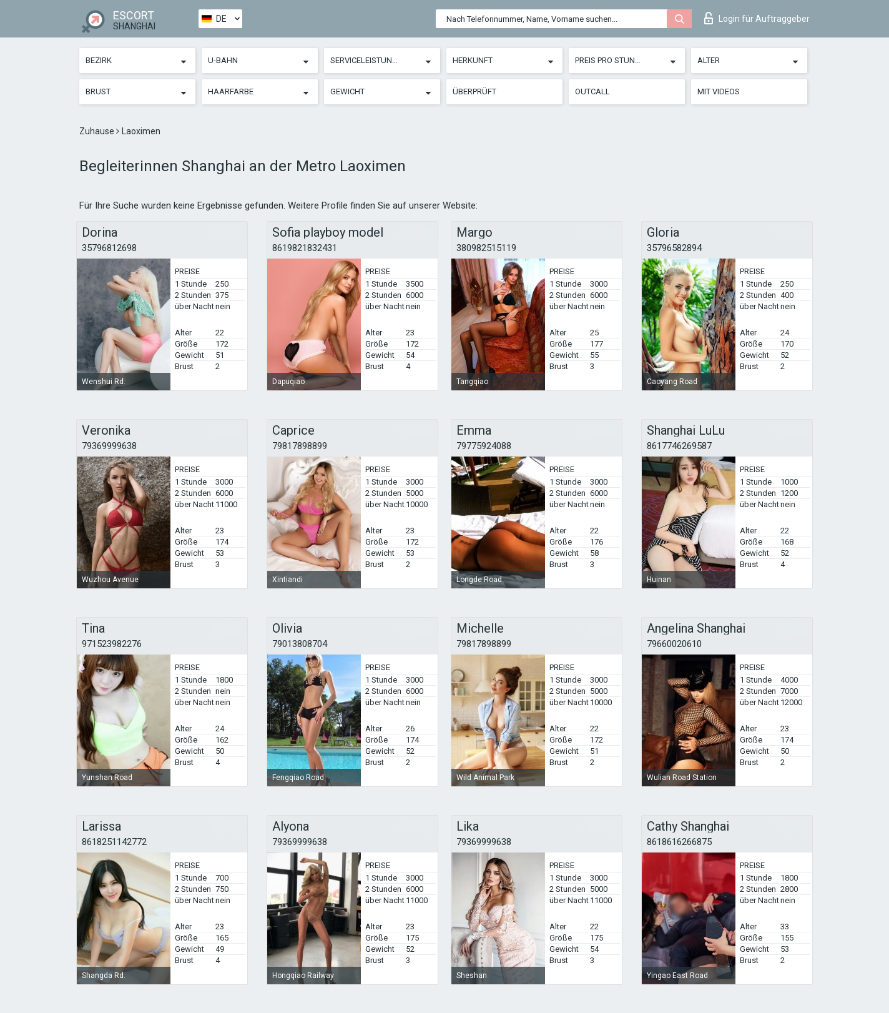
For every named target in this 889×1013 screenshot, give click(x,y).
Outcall (592, 91)
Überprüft (474, 91)
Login (757, 18)
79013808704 (299, 644)
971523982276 (112, 644)
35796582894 (674, 248)
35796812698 (109, 248)
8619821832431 (304, 248)
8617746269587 (679, 446)
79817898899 (299, 446)
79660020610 (674, 644)
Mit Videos (718, 91)
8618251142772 (114, 841)
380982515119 (486, 248)
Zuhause (97, 131)
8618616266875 (679, 841)
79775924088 (483, 446)
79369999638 (109, 446)
